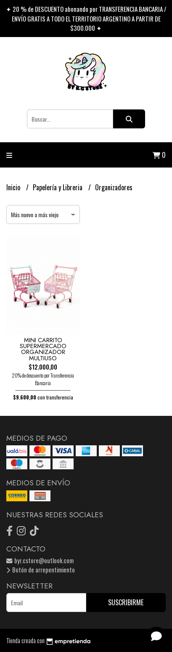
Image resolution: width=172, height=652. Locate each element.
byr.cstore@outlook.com (40, 560)
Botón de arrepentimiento (40, 569)
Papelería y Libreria (58, 187)
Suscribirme (125, 602)
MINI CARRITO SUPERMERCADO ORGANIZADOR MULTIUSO (43, 349)
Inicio (14, 187)
